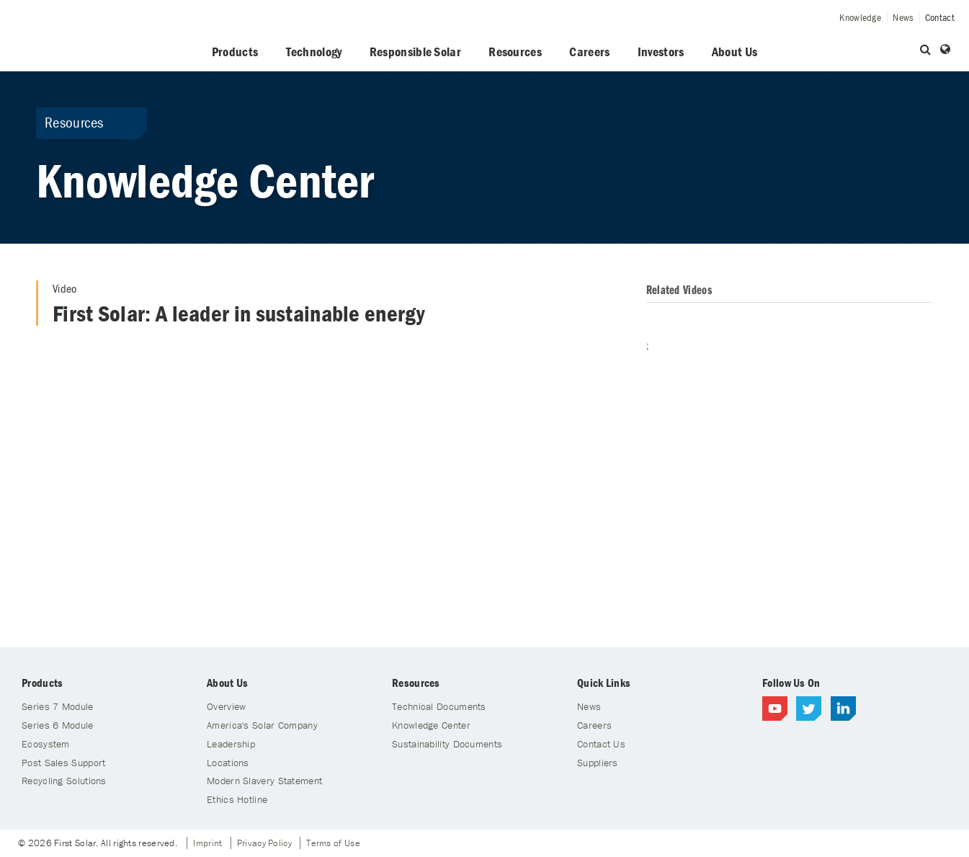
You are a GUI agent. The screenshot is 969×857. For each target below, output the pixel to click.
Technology (314, 51)
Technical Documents (439, 706)
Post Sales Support (63, 762)
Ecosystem (46, 743)
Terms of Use (333, 843)
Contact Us (601, 743)
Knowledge (860, 17)
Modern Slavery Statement (264, 780)
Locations (228, 762)
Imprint (207, 843)
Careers (589, 51)
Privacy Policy (264, 843)
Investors (661, 51)
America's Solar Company (262, 725)
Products (235, 51)
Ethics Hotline (237, 799)
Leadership (231, 743)
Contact (940, 17)
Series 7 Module (58, 706)
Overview (226, 706)
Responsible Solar (415, 51)
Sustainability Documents (447, 743)
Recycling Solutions (64, 780)
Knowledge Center (431, 725)
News (903, 17)
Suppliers (597, 762)
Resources (515, 51)
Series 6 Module (58, 725)
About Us (734, 51)
